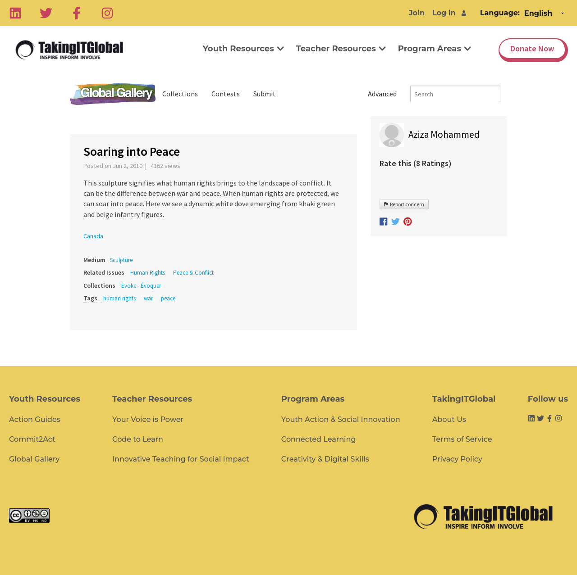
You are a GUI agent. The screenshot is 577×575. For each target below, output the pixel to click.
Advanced (382, 93)
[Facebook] (76, 13)
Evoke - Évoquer (141, 286)
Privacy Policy (457, 459)
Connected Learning (318, 439)
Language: (500, 13)
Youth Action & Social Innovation (340, 419)
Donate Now (532, 48)
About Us (449, 419)
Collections (180, 93)
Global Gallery (113, 94)
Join (417, 13)
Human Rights (147, 272)
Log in (444, 13)
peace (168, 298)
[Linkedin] (15, 13)
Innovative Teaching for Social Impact (180, 459)
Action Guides (34, 419)
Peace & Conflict (193, 272)
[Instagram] (107, 13)
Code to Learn (137, 439)
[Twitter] (46, 13)
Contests (225, 93)
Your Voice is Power (147, 419)
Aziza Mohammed (444, 134)
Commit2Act (32, 439)
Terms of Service (462, 439)
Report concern (404, 204)
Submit (264, 93)
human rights (119, 298)
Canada (93, 236)
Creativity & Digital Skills (325, 459)
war (148, 298)
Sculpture (121, 260)
